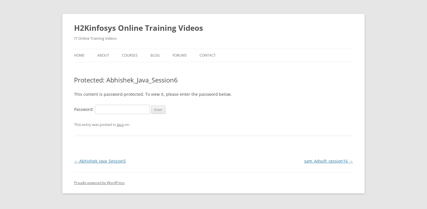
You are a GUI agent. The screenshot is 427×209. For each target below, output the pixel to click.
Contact (208, 55)
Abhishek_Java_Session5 (100, 161)
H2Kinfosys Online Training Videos (138, 28)
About (103, 55)
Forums (180, 55)
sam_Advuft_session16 (328, 161)
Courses (130, 55)
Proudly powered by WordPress (99, 182)
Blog (155, 55)
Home (79, 55)
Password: (112, 109)
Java (120, 124)
